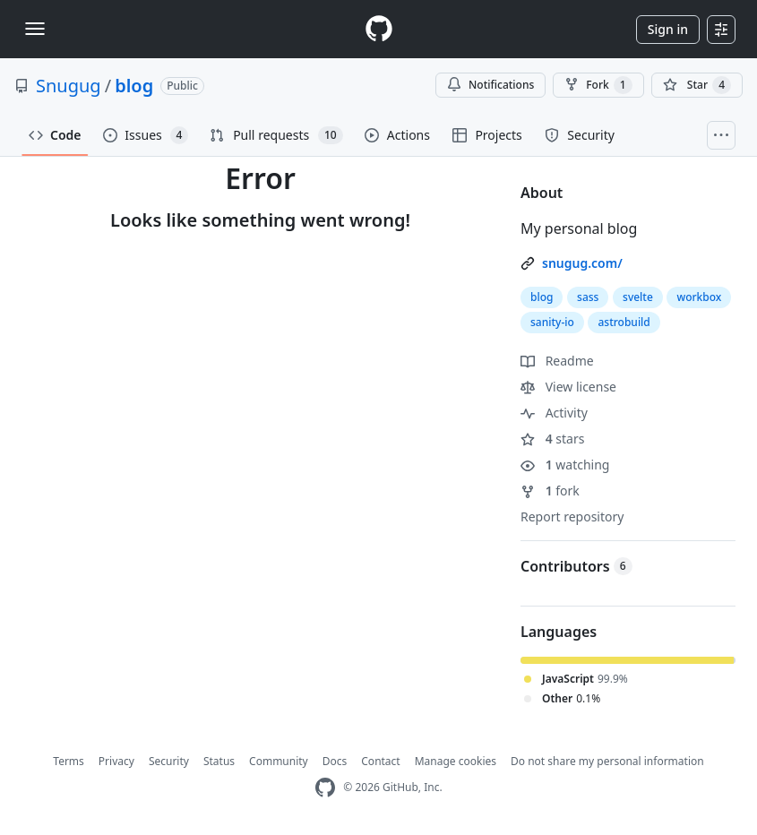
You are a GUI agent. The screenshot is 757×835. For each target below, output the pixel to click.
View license (568, 386)
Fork (598, 85)
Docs (335, 761)
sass (587, 297)
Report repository (572, 516)
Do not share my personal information (607, 761)
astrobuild (623, 322)
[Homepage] (379, 29)
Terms (68, 761)
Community (278, 761)
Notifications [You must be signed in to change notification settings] (490, 84)
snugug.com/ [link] (582, 262)
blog (134, 85)
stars (552, 438)
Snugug (68, 85)
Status (219, 761)
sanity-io (552, 322)
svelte (638, 297)
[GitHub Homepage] (325, 788)
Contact (380, 761)
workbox (698, 297)
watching (564, 464)
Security (169, 761)
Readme (557, 360)
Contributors (576, 566)
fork (550, 490)
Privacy (116, 761)
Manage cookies (455, 761)
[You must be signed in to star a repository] (697, 85)
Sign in (668, 29)
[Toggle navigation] (35, 28)
